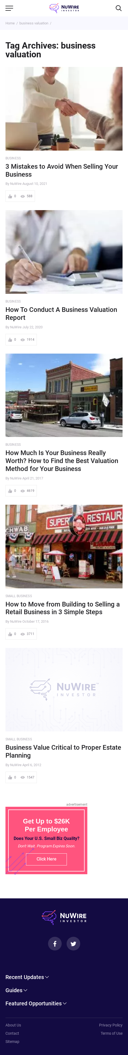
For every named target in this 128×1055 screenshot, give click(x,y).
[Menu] (9, 8)
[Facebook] (55, 943)
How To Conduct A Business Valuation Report (61, 313)
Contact (12, 1033)
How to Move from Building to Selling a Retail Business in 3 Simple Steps (62, 608)
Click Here (46, 859)
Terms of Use (112, 1033)
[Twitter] (73, 943)
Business (13, 158)
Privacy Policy (111, 1025)
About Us (13, 1025)
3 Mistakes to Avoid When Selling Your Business (61, 170)
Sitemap (12, 1041)
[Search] (119, 8)
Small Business (18, 596)
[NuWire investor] (64, 8)
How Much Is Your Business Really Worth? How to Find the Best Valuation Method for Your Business (61, 461)
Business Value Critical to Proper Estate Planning (63, 751)
